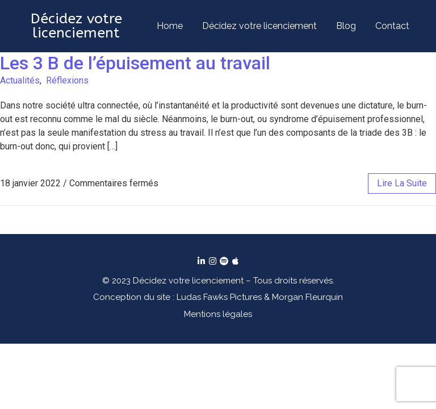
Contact (392, 25)
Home (170, 25)
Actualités (20, 80)
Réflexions (67, 80)
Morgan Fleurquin (307, 297)
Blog (346, 25)
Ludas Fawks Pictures (219, 297)
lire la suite (402, 183)
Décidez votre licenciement (259, 25)
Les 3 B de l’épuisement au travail (135, 63)
